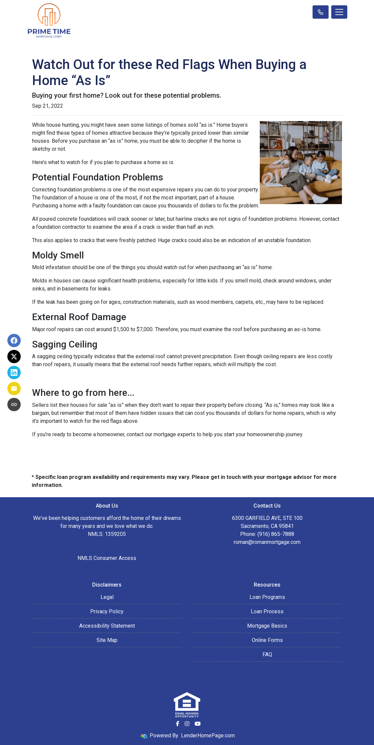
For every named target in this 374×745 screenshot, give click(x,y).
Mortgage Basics (267, 626)
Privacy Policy (107, 611)
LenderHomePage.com (208, 735)
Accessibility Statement (107, 626)
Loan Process (267, 611)
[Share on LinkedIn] (14, 372)
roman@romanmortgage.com (267, 542)
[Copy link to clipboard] (14, 404)
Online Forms (267, 640)
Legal (107, 597)
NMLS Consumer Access (106, 558)
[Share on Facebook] (14, 340)
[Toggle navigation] (339, 12)
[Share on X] (14, 356)
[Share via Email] (14, 388)
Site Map (107, 640)
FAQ (267, 654)
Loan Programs (267, 597)
